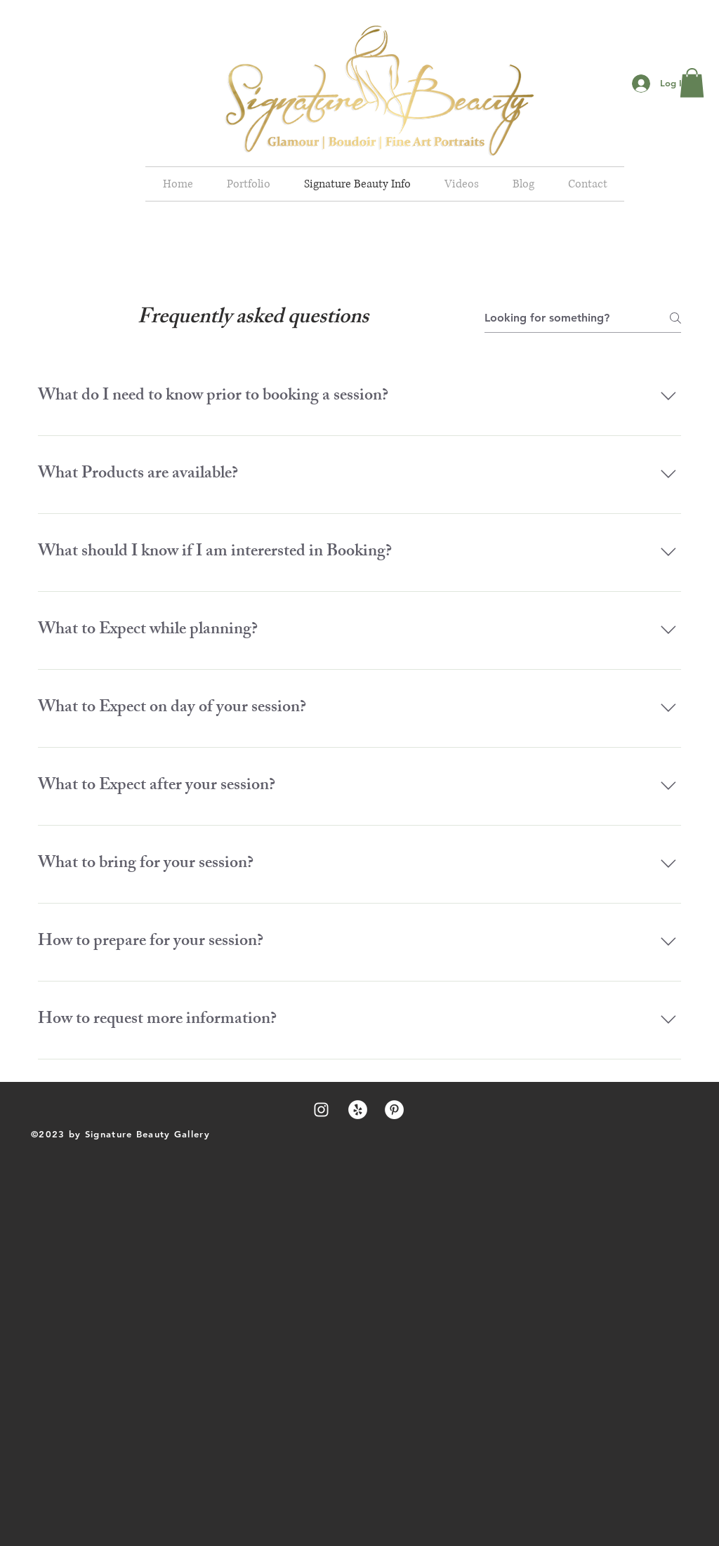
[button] (692, 83)
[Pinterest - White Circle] (394, 1109)
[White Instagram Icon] (321, 1109)
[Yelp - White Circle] (357, 1109)
